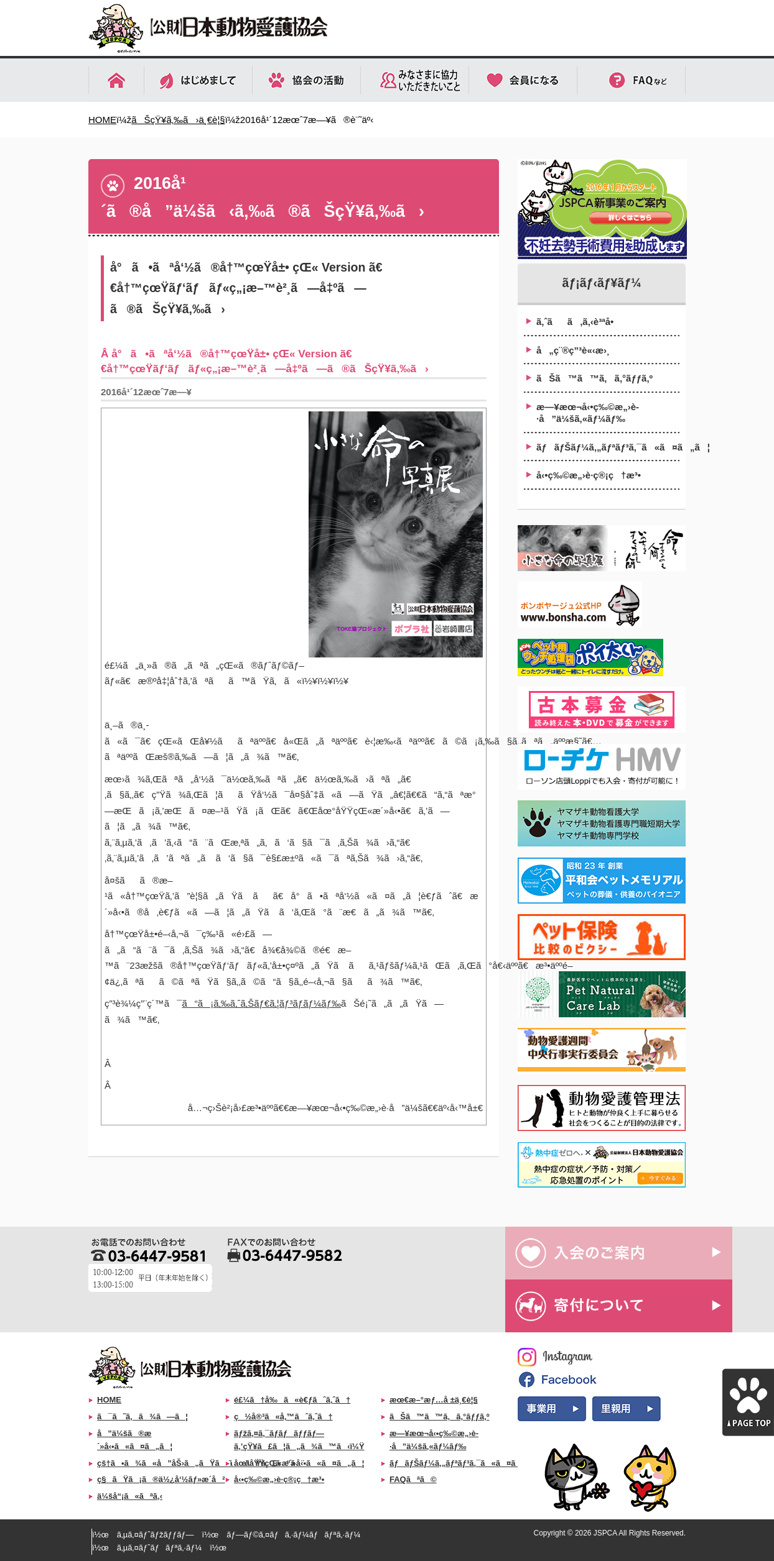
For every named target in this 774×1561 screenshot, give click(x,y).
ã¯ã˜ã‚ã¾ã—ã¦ (142, 1416)
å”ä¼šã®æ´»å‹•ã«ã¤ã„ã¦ (134, 1440)
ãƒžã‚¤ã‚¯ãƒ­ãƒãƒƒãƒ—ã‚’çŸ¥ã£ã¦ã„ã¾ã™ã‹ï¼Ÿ (299, 1440)
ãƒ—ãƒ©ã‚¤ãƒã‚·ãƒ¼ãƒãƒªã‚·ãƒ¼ (293, 1534)
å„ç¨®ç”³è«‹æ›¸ (573, 350)
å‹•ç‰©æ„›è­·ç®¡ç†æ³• (588, 475)
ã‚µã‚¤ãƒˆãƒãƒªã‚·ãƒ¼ (159, 1547)
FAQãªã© (413, 1479)
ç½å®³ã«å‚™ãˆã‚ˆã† (283, 1416)
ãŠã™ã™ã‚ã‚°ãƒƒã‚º (594, 378)
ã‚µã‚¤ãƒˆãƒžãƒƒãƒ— (155, 1534)
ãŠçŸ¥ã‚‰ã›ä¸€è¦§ (178, 119)
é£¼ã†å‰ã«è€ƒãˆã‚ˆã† (292, 1399)
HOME (102, 119)
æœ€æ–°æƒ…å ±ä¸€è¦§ (433, 1399)
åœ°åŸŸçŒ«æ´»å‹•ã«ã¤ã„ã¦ (299, 1463)
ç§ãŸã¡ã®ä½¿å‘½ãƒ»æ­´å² (161, 1479)
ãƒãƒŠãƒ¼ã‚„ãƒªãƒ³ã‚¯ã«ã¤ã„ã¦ (607, 447)
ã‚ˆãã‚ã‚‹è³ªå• (578, 321)
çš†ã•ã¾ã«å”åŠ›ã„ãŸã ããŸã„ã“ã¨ (200, 1463)
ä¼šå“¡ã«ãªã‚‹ (129, 1496)
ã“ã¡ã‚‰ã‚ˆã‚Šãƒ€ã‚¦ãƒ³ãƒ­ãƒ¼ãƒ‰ (261, 1003)
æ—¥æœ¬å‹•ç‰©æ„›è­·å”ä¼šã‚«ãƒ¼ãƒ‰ (587, 412)
